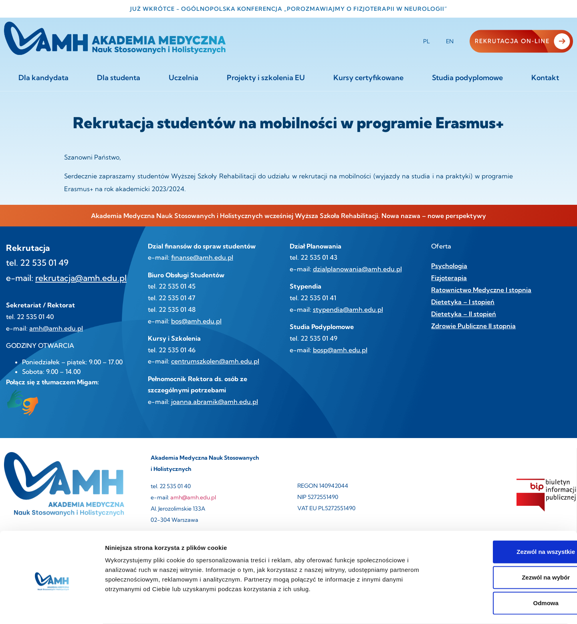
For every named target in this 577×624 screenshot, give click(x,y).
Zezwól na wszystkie (510, 520)
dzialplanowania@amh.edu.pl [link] (357, 269)
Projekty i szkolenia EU (266, 77)
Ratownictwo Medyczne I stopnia (481, 290)
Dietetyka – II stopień (463, 314)
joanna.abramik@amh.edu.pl (214, 402)
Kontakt (545, 77)
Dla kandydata (43, 77)
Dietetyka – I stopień (462, 302)
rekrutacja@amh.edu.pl (81, 278)
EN (450, 41)
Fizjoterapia (449, 278)
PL (426, 41)
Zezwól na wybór (510, 545)
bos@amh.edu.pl (196, 321)
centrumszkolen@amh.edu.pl (215, 361)
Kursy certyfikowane (368, 77)
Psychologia (449, 266)
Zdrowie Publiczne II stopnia (473, 326)
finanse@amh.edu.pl (202, 257)
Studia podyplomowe (467, 77)
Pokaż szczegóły (427, 608)
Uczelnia (183, 77)
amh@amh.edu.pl (56, 328)
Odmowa (510, 571)
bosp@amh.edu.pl (340, 350)
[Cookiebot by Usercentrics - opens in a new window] (52, 608)
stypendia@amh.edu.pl (348, 309)
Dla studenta (118, 77)
